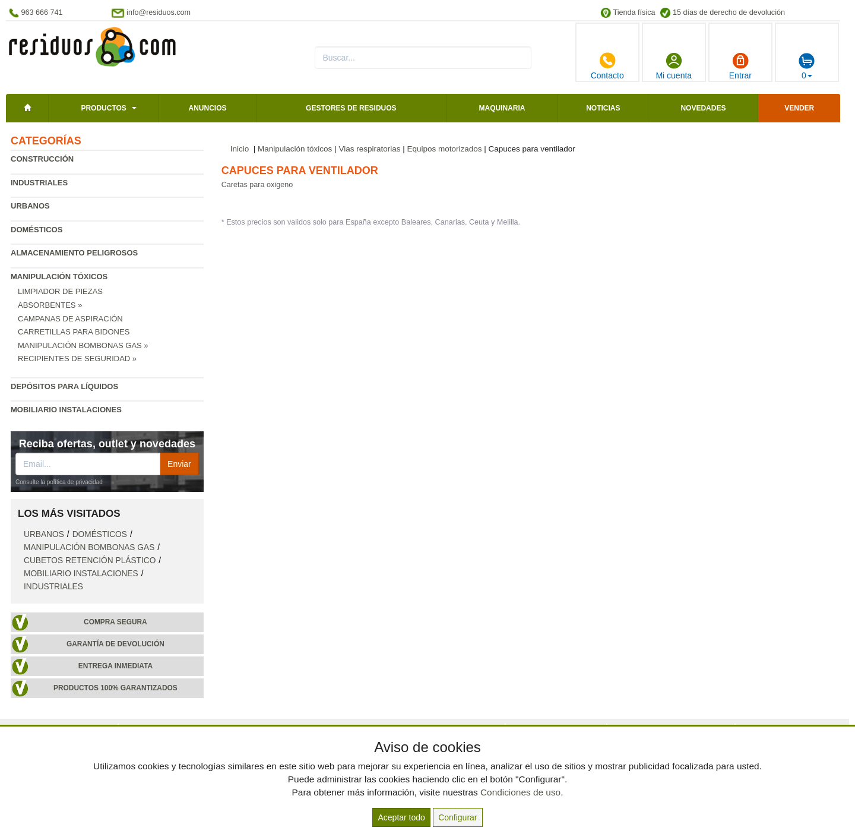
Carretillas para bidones (73, 331)
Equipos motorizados (444, 148)
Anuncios (207, 108)
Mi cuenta (674, 66)
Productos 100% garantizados (115, 688)
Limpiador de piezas (60, 291)
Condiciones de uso (520, 792)
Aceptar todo (401, 817)
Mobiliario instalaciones (66, 409)
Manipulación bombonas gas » (83, 345)
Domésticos (36, 229)
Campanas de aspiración (70, 318)
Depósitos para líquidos (64, 386)
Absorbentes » (50, 305)
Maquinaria (502, 108)
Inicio (239, 148)
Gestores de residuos (351, 108)
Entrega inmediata (115, 666)
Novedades (703, 108)
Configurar (457, 817)
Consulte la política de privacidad (59, 482)
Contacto (607, 66)
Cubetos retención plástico (90, 560)
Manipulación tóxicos (59, 276)
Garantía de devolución (115, 644)
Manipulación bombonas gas (89, 547)
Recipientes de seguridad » (77, 358)
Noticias (603, 108)
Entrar (740, 66)
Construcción (42, 158)
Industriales (39, 182)
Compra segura (115, 622)
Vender (799, 108)
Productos (103, 108)
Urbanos (30, 205)
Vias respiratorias (369, 148)
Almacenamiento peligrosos (74, 252)
